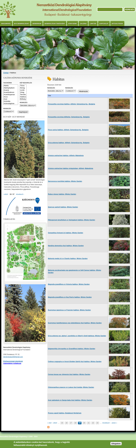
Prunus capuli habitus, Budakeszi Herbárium (64, 413)
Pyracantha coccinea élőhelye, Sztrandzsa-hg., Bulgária (68, 117)
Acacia (10, 90)
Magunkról (6, 23)
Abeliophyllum (10, 88)
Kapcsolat (103, 23)
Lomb (23, 90)
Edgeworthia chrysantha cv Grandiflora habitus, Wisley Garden (71, 349)
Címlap (6, 73)
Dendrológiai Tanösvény (55, 23)
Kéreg (23, 88)
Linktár (93, 23)
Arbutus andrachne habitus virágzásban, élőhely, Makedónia (70, 168)
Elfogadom (116, 444)
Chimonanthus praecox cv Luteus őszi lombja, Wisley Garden (71, 387)
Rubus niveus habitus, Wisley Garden (62, 194)
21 (88, 423)
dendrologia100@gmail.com (13, 357)
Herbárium (36, 23)
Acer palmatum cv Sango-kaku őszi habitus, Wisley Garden (70, 400)
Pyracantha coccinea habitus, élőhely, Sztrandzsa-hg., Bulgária (71, 104)
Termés (23, 95)
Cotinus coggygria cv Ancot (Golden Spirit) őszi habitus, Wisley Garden (74, 361)
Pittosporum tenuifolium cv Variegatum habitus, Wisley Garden (71, 220)
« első (49, 423)
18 (75, 423)
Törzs (23, 86)
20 (84, 423)
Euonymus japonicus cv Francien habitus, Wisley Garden (69, 310)
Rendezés (51, 88)
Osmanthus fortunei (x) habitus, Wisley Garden (65, 233)
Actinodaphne (10, 103)
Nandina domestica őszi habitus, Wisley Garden (66, 246)
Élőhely (23, 99)
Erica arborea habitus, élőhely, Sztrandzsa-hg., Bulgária (68, 143)
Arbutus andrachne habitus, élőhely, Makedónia (66, 155)
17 (71, 423)
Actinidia (10, 101)
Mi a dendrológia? (21, 23)
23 (97, 423)
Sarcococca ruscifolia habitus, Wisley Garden (65, 181)
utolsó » (114, 423)
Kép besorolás (26, 83)
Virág (23, 92)
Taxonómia (7, 83)
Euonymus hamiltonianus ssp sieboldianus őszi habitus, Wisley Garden (75, 323)
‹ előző (54, 423)
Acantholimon (10, 92)
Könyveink (72, 23)
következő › (106, 423)
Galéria (83, 23)
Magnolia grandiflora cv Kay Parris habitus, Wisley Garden (70, 297)
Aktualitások (117, 23)
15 (62, 423)
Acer (10, 99)
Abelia (10, 86)
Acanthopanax (10, 95)
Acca (10, 97)
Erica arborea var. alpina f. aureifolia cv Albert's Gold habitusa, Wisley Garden (77, 336)
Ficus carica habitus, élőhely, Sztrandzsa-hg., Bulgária (68, 130)
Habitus (23, 97)
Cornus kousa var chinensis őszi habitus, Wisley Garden (69, 374)
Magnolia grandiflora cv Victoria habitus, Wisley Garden (69, 284)
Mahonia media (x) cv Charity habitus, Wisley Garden (68, 258)
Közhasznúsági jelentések (13, 361)
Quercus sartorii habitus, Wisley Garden (63, 207)
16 (66, 423)
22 (93, 423)
